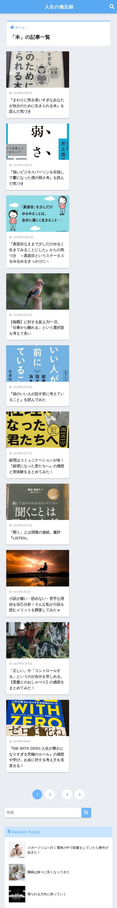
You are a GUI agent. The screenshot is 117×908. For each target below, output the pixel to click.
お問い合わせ (51, 896)
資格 (12, 803)
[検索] (86, 452)
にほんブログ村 (29, 855)
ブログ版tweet (20, 707)
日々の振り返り (21, 755)
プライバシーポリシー (81, 896)
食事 (12, 832)
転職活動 (15, 813)
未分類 (13, 774)
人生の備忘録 (59, 6)
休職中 (13, 736)
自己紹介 (15, 794)
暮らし (13, 765)
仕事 (12, 726)
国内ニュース (19, 745)
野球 (12, 823)
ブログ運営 (17, 716)
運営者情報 (30, 896)
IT (10, 697)
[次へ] (80, 434)
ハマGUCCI (27, 635)
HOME (58, 887)
